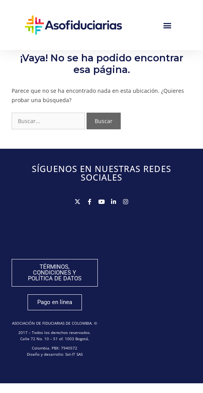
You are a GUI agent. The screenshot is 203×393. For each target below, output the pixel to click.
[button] (167, 25)
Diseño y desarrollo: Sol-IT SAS (55, 364)
